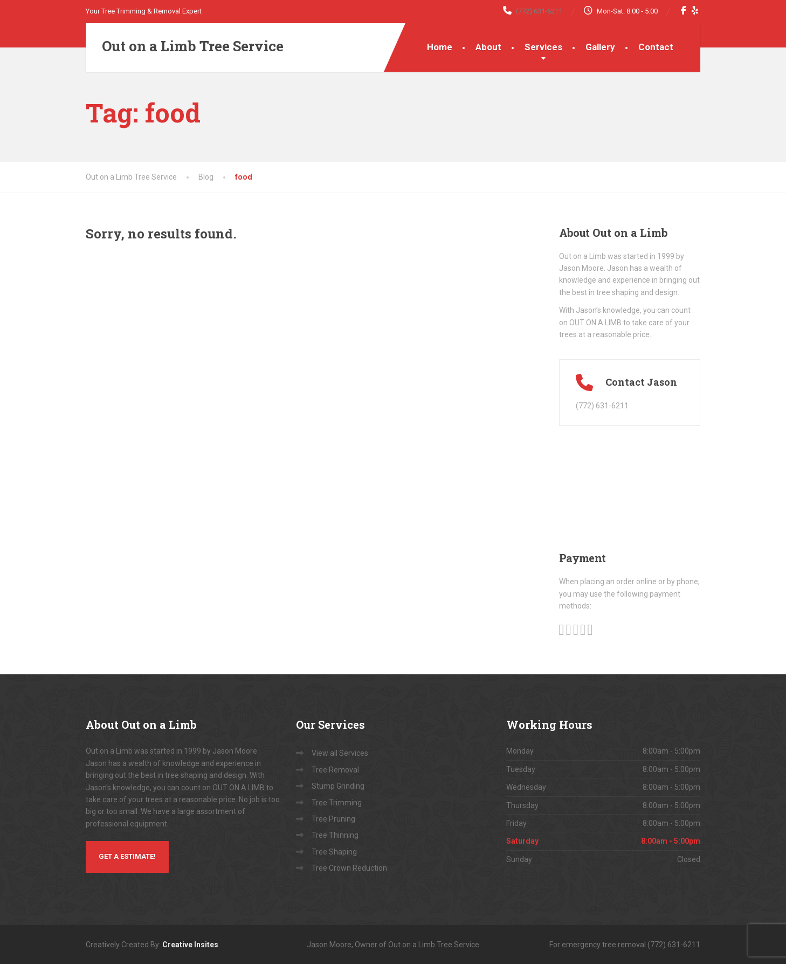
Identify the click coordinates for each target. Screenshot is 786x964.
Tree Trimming (337, 802)
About (488, 47)
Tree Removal (335, 769)
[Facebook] (683, 10)
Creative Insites (190, 944)
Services (543, 47)
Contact (655, 47)
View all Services (340, 753)
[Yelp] (695, 10)
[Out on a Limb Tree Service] (185, 46)
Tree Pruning (333, 819)
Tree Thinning (335, 835)
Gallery (600, 47)
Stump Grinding (338, 786)
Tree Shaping (334, 851)
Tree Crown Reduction (349, 868)
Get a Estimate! (127, 856)
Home (439, 47)
